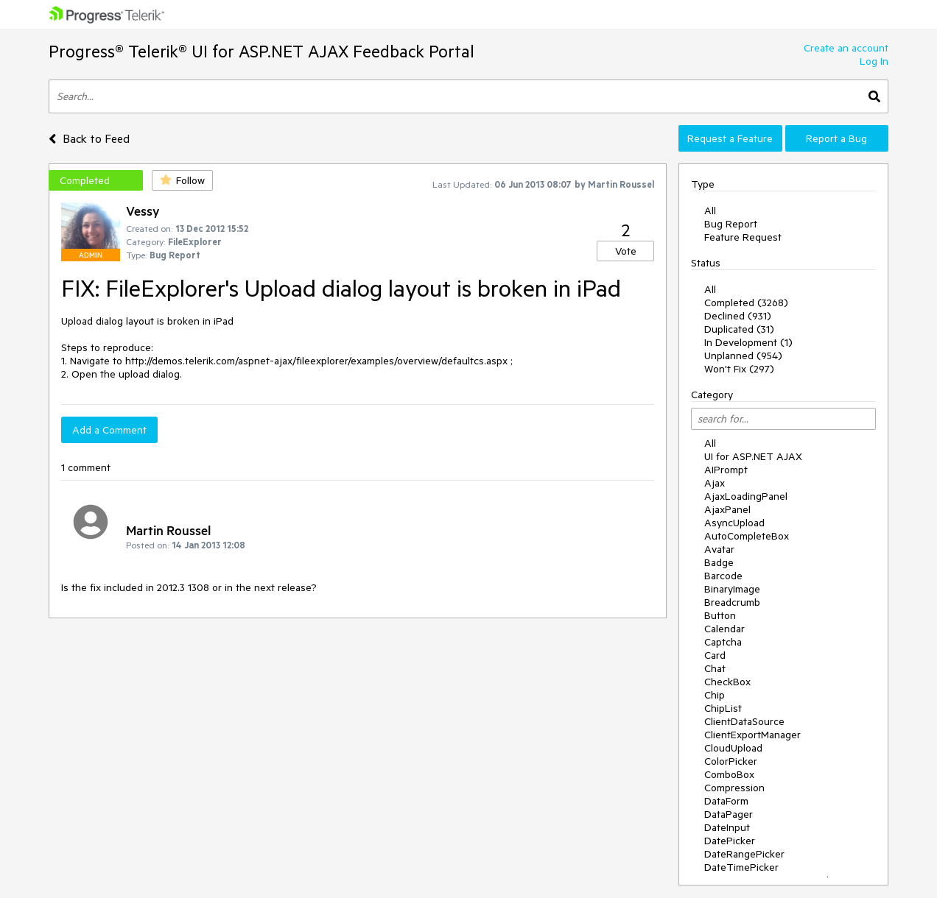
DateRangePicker (744, 853)
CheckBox (727, 681)
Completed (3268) (746, 302)
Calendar (724, 628)
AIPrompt (726, 469)
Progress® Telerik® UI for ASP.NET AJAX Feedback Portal (261, 51)
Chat (715, 668)
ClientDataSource (744, 721)
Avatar (719, 549)
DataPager (728, 814)
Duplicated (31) (739, 329)
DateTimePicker (741, 867)
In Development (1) (748, 342)
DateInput (727, 827)
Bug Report (730, 223)
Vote (625, 251)
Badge (719, 562)
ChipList (723, 708)
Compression (734, 787)
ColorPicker (730, 761)
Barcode (723, 575)
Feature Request (743, 237)
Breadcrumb (732, 602)
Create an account (846, 47)
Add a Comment (109, 429)
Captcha (723, 641)
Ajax (714, 482)
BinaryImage (732, 588)
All (710, 210)
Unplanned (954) (743, 355)
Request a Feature (730, 138)
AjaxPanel (727, 509)
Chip (714, 694)
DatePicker (729, 840)
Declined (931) (737, 315)
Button (720, 615)
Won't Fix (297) (739, 368)
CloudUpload (733, 747)
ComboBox (729, 774)
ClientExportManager (752, 734)
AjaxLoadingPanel (745, 496)
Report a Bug (836, 138)
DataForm (726, 800)
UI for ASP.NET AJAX (753, 456)
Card (715, 655)
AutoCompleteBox (746, 535)
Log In (874, 61)
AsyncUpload (734, 522)
